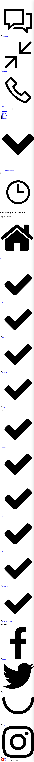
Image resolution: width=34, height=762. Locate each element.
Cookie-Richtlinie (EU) (9, 170)
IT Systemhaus (6, 760)
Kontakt (3, 116)
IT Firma (4, 113)
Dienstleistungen (5, 115)
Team (3, 112)
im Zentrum (4, 111)
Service (3, 114)
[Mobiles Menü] (0, 172)
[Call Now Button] (2, 759)
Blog (3, 117)
